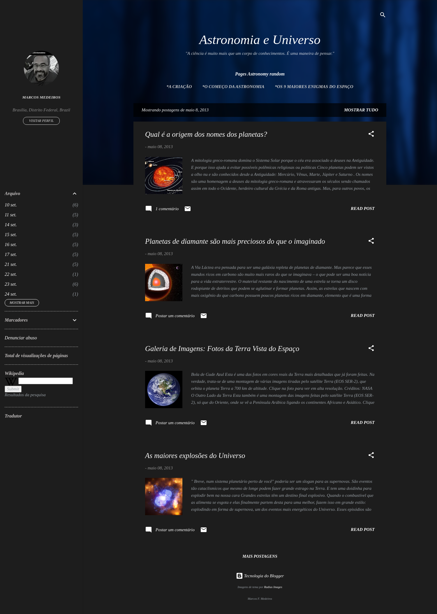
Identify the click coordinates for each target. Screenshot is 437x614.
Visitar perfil (41, 121)
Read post (363, 208)
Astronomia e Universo (259, 39)
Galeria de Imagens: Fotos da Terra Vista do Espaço (222, 348)
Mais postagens (259, 556)
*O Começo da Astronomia (233, 86)
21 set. (11, 264)
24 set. (11, 294)
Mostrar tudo (361, 110)
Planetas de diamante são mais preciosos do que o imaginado (235, 241)
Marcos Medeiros (41, 97)
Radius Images (273, 587)
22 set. (11, 274)
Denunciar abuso (21, 337)
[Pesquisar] (382, 16)
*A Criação (179, 86)
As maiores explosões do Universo (195, 455)
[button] (371, 134)
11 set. (11, 214)
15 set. (11, 234)
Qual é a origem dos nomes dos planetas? (206, 134)
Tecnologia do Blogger (260, 575)
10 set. (11, 204)
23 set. (11, 284)
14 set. (11, 224)
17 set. (11, 254)
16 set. (11, 244)
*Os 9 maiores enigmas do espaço (314, 86)
